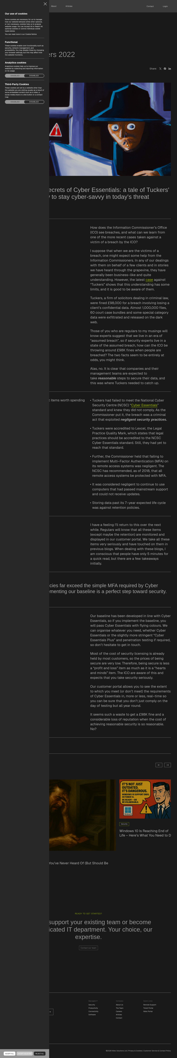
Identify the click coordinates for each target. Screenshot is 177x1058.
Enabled (15, 76)
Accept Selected (24, 1054)
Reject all (39, 1054)
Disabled (34, 76)
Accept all (9, 1054)
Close (45, 3)
